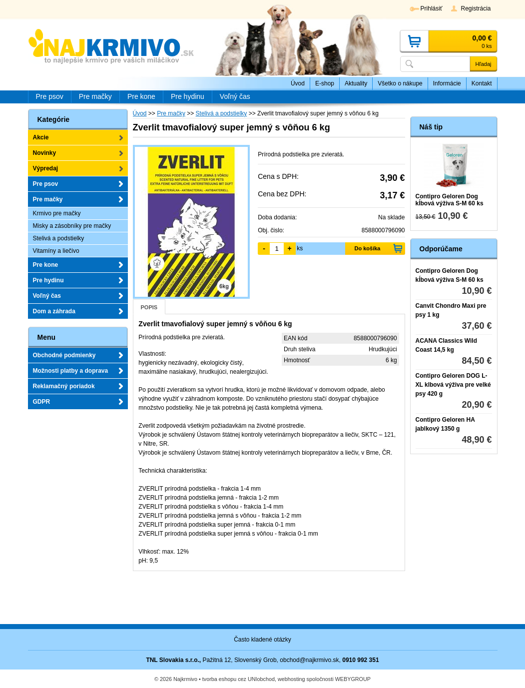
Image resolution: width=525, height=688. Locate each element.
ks (300, 248)
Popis (149, 307)
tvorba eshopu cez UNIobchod (238, 679)
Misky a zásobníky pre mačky (72, 225)
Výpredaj (45, 168)
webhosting (291, 679)
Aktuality (356, 83)
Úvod (298, 83)
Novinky (44, 152)
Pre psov (45, 183)
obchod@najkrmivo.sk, (310, 660)
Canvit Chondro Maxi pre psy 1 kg (451, 310)
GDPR (41, 401)
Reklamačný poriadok (64, 386)
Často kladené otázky (262, 639)
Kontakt (482, 83)
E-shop (324, 83)
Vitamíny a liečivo (56, 250)
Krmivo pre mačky (57, 213)
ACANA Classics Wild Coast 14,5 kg (446, 345)
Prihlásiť (432, 8)
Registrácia (476, 8)
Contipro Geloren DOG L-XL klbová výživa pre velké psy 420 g (453, 384)
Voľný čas (47, 295)
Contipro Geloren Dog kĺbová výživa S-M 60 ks (450, 200)
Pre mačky (48, 199)
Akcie (41, 137)
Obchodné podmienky (64, 355)
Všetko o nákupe (400, 83)
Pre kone (45, 264)
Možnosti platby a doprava (70, 370)
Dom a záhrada (54, 311)
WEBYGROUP (353, 679)
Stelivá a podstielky (58, 238)
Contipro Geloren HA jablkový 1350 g (445, 424)
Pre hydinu (48, 280)
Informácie (447, 83)
